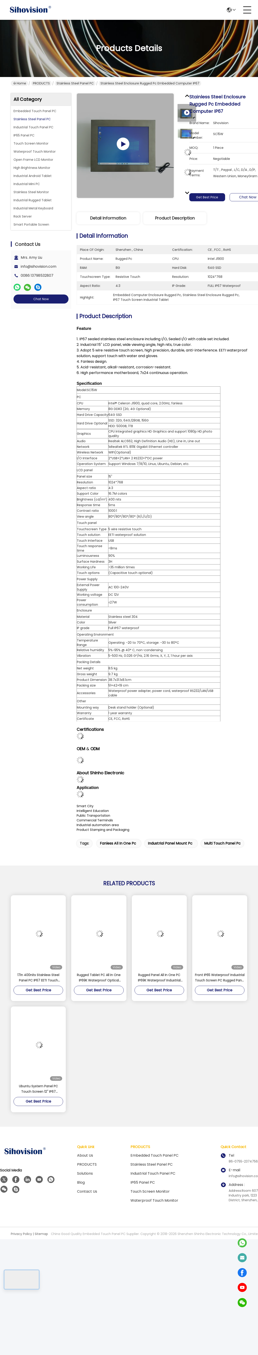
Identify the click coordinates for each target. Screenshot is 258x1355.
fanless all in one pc (118, 843)
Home (19, 83)
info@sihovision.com (38, 266)
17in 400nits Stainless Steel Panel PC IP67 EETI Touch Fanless (38, 978)
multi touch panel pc (222, 843)
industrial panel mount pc (170, 843)
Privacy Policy (21, 1234)
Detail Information (108, 218)
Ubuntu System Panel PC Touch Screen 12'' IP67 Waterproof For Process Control (38, 1089)
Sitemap (41, 1234)
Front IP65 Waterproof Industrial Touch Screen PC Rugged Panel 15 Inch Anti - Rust (219, 978)
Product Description (175, 218)
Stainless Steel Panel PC (75, 83)
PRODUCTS (41, 83)
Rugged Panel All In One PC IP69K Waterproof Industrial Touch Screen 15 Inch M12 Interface (159, 978)
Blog (81, 1182)
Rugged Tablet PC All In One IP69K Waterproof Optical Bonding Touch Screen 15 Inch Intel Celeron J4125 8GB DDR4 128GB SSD (98, 978)
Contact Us (87, 1191)
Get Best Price (209, 197)
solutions (85, 1173)
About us (85, 1155)
